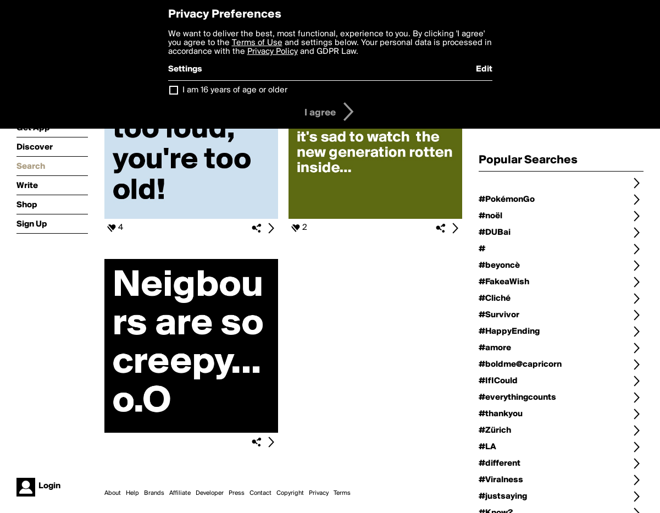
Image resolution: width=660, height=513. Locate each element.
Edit (484, 69)
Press (237, 493)
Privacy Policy (272, 51)
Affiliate (180, 493)
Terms (342, 493)
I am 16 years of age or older (234, 90)
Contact (260, 493)
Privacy (319, 493)
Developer (210, 493)
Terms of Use (257, 42)
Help (132, 493)
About (112, 493)
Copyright (290, 493)
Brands (154, 493)
